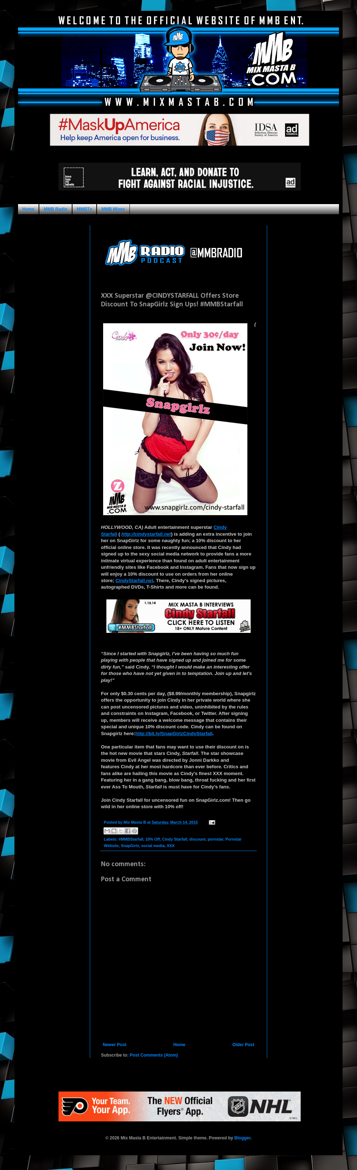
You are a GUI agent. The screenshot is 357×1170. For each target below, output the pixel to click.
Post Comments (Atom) (154, 1055)
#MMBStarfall (131, 839)
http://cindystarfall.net (146, 534)
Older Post (243, 1044)
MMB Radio (55, 209)
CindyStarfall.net (134, 580)
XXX (171, 845)
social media (153, 845)
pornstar (215, 839)
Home (28, 209)
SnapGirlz (130, 845)
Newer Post (114, 1044)
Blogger (242, 1137)
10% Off (152, 839)
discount (197, 839)
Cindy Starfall (174, 839)
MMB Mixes (113, 209)
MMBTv (84, 209)
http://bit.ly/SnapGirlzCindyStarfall (173, 733)
